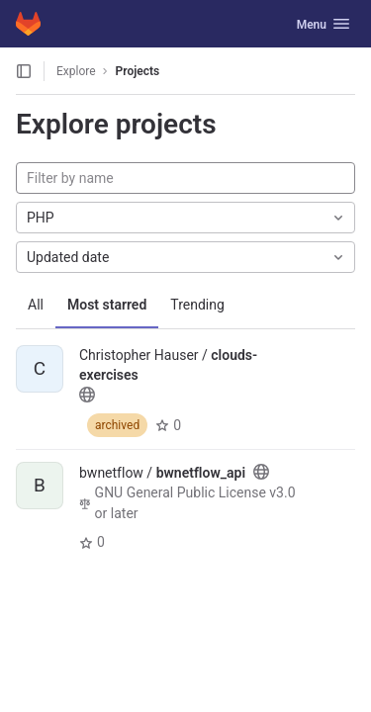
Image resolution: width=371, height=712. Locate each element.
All (36, 304)
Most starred (106, 304)
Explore (76, 71)
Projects (138, 71)
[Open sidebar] (24, 71)
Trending (197, 304)
